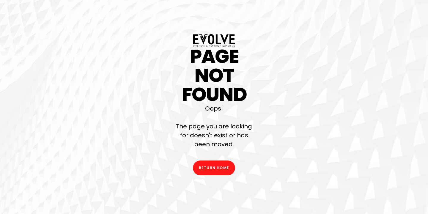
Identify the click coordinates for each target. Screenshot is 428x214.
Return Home (214, 167)
